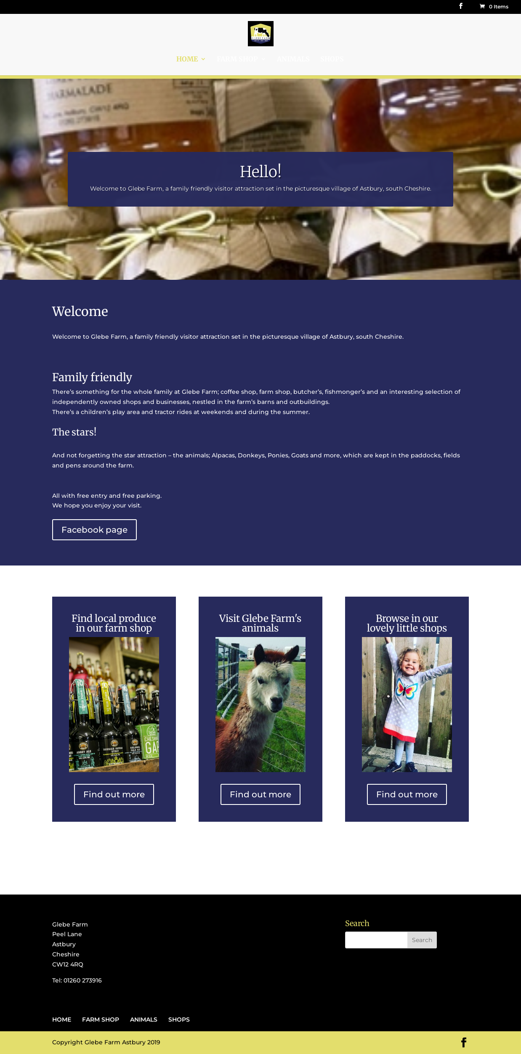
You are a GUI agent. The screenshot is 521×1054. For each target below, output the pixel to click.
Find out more (114, 794)
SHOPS (332, 59)
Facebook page (94, 530)
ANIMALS (293, 59)
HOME (187, 59)
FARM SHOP (237, 59)
